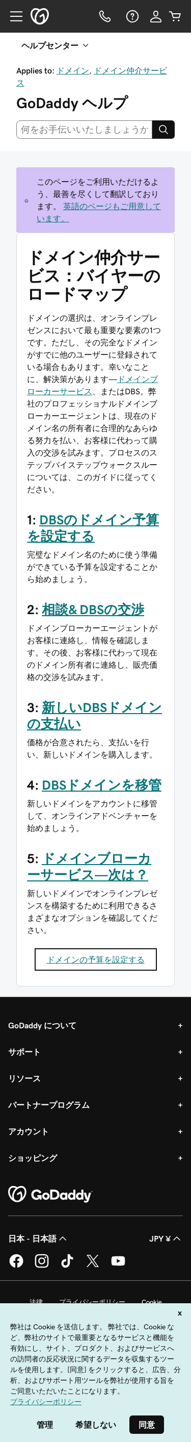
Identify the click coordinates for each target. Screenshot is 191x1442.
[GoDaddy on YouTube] (118, 1266)
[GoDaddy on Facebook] (16, 1266)
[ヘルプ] (131, 16)
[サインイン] (156, 16)
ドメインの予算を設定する (96, 959)
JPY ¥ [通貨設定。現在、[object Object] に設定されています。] (166, 1238)
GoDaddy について (42, 1025)
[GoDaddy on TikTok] (67, 1266)
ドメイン (73, 70)
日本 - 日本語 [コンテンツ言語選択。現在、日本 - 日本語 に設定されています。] (38, 1238)
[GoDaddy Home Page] (50, 1194)
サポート (24, 1052)
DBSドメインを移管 (101, 785)
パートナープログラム (49, 1105)
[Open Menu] (12, 16)
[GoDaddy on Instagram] (42, 1266)
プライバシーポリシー (92, 1302)
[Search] (163, 129)
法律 (36, 1302)
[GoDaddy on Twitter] (93, 1266)
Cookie (152, 1302)
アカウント (28, 1131)
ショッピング (32, 1158)
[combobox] (84, 129)
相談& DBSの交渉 (93, 609)
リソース (24, 1078)
